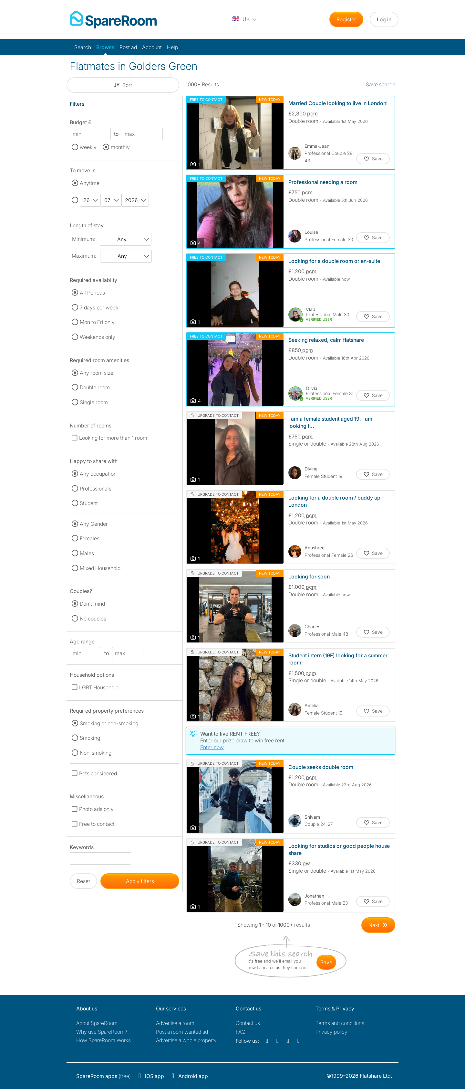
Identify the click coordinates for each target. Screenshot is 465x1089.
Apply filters (140, 881)
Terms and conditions (339, 1023)
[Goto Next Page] (378, 925)
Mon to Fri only (97, 322)
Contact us (248, 1023)
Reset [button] (83, 881)
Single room (94, 402)
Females (89, 538)
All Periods (92, 292)
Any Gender (94, 524)
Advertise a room (175, 1023)
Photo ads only (96, 809)
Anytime (89, 183)
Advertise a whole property (186, 1040)
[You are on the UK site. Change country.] (244, 19)
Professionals (95, 488)
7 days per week (99, 307)
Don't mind (92, 603)
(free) (103, 1076)
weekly (88, 147)
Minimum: (83, 239)
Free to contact (97, 824)
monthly (120, 147)
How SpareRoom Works (103, 1040)
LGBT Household (99, 687)
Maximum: (84, 256)
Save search (380, 84)
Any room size (96, 373)
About (97, 1023)
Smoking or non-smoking (109, 723)
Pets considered (98, 773)
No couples (93, 618)
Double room (95, 387)
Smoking (90, 738)
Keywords (82, 848)
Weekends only (97, 337)
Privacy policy (331, 1032)
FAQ (240, 1032)
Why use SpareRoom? (101, 1032)
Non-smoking (95, 752)
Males (87, 553)
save (326, 962)
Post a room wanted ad (182, 1032)
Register (346, 19)
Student (89, 503)
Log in (384, 19)
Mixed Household (100, 568)
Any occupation (98, 473)
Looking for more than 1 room (113, 438)
